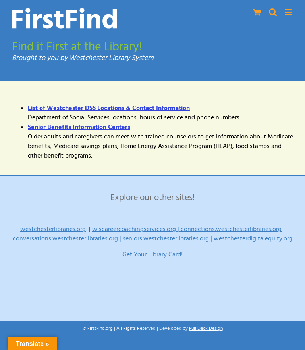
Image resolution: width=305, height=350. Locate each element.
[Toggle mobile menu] (289, 12)
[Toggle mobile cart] (257, 12)
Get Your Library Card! (152, 254)
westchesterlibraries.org (53, 229)
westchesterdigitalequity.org (253, 238)
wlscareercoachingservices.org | (136, 229)
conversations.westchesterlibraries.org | (68, 238)
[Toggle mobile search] (273, 12)
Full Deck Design (206, 328)
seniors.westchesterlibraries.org (166, 238)
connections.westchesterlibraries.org (231, 229)
